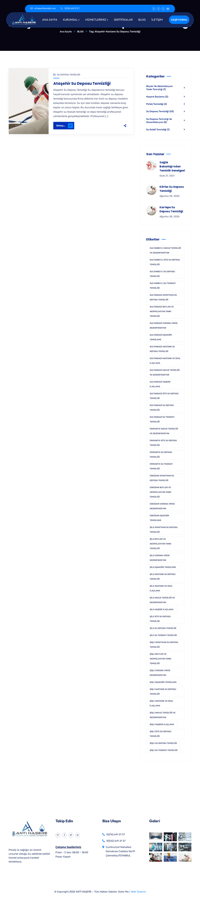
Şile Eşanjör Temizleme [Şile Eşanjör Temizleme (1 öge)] (163, 567)
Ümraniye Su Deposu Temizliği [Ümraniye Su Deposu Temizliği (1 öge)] (161, 454)
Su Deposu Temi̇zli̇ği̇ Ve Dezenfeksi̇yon (159, 121)
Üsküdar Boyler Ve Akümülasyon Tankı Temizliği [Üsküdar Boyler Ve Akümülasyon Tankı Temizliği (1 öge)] (160, 492)
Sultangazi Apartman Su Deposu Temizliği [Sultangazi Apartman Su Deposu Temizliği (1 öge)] (163, 297)
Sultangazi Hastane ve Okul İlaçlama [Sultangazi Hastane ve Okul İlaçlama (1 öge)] (165, 360)
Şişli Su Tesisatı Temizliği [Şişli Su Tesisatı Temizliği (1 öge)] (164, 750)
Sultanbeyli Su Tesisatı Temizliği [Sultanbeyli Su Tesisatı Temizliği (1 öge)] (163, 285)
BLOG (80, 31)
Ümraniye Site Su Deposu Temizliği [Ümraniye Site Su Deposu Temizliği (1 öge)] (163, 442)
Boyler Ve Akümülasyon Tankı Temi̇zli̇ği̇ (159, 88)
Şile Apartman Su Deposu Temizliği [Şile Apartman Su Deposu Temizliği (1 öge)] (164, 529)
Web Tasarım (138, 891)
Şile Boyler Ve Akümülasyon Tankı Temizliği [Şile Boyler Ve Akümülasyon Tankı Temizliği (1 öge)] (160, 544)
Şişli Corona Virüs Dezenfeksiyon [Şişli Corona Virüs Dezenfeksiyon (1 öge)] (160, 672)
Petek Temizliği (156, 104)
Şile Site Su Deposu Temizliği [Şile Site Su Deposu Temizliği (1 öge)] (160, 618)
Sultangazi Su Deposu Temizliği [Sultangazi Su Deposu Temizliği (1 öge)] (162, 407)
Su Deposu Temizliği (68, 75)
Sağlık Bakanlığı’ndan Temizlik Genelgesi (172, 167)
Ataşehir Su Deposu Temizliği (83, 84)
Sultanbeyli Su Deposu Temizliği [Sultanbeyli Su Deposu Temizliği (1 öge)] (162, 274)
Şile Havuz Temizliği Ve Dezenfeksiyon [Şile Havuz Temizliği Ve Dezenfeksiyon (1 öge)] (162, 600)
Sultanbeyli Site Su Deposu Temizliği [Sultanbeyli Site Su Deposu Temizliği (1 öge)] (165, 262)
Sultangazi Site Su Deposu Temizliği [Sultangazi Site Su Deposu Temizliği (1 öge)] (164, 396)
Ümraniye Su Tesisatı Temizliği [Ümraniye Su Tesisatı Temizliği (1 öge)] (161, 466)
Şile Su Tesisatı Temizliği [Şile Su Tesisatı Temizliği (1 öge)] (163, 635)
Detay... (64, 126)
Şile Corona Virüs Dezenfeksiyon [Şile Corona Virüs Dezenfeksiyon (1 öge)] (160, 557)
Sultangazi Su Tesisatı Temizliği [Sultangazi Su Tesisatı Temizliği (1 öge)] (162, 419)
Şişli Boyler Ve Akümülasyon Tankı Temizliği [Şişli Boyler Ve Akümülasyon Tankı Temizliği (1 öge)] (160, 659)
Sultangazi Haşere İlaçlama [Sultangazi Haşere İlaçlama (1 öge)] (160, 384)
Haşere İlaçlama (157, 96)
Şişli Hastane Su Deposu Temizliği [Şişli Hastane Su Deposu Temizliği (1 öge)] (163, 691)
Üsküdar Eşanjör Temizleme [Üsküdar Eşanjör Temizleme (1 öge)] (159, 518)
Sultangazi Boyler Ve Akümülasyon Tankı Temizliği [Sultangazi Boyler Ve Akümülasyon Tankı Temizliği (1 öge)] (162, 311)
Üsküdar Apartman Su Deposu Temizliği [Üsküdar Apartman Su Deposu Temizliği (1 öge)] (162, 478)
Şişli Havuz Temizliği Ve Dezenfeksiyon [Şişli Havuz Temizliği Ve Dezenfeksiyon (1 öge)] (162, 715)
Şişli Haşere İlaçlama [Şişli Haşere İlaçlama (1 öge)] (162, 724)
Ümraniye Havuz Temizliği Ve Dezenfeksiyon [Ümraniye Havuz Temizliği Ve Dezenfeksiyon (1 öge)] (164, 431)
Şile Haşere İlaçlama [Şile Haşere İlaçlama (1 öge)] (161, 609)
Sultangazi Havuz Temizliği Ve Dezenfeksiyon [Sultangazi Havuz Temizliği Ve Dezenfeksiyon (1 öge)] (165, 372)
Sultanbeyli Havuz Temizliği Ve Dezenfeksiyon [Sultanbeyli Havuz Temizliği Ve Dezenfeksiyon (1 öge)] (165, 250)
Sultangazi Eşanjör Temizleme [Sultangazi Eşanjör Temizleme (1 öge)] (161, 337)
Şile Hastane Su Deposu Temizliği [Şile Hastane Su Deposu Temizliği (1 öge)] (162, 576)
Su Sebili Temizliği (158, 129)
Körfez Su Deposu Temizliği (172, 189)
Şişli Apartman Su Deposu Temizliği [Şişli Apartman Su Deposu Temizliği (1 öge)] (164, 644)
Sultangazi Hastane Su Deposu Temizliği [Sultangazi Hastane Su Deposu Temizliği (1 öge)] (162, 349)
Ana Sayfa (65, 31)
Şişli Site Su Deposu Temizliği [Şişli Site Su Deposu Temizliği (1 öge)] (160, 733)
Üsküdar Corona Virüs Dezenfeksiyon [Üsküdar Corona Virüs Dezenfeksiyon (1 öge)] (162, 506)
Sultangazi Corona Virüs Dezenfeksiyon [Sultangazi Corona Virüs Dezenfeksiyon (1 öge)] (164, 325)
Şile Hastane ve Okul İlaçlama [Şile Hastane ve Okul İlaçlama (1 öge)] (161, 588)
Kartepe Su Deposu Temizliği (171, 209)
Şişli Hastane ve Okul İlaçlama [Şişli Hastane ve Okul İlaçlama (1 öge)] (161, 703)
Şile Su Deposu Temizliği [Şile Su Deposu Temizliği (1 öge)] (163, 628)
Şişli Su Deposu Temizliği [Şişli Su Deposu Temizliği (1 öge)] (163, 743)
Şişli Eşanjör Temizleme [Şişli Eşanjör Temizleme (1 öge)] (163, 682)
